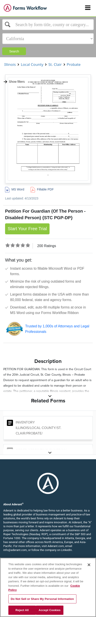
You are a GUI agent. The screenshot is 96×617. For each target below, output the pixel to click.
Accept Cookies (50, 610)
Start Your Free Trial (27, 228)
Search (14, 51)
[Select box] (48, 24)
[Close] (89, 565)
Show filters (14, 81)
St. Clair (55, 64)
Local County (32, 64)
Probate (74, 64)
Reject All (22, 610)
